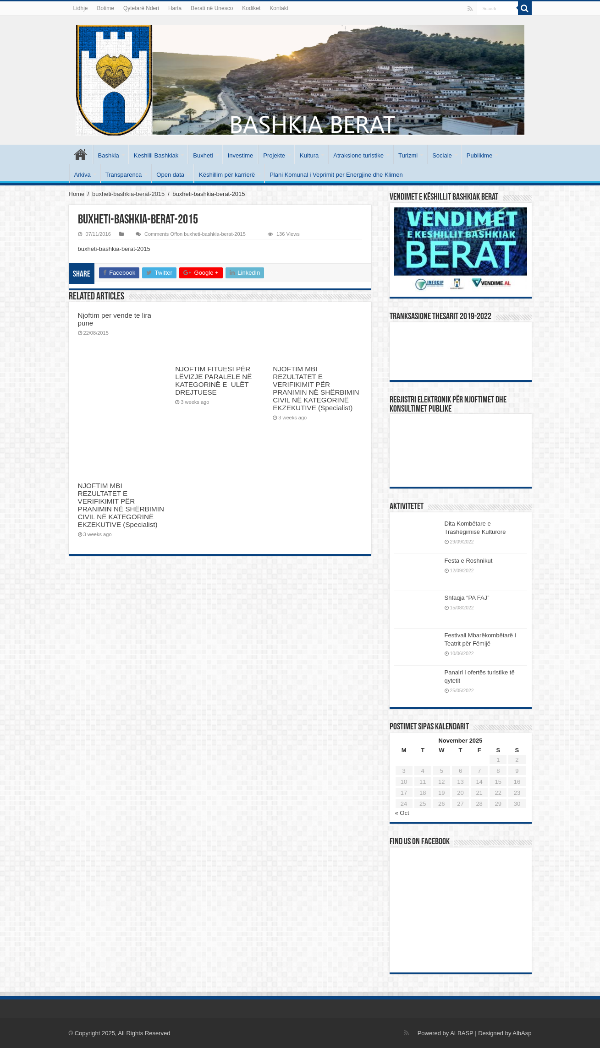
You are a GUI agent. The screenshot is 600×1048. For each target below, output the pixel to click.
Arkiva (82, 174)
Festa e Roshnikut (469, 560)
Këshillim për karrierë (227, 174)
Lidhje (80, 8)
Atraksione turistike (358, 155)
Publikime (479, 155)
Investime (240, 155)
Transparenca (123, 174)
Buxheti (203, 155)
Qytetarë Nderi (141, 8)
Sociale (442, 155)
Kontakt (279, 8)
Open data (170, 174)
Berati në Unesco (212, 8)
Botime (105, 8)
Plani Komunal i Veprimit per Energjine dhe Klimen (336, 174)
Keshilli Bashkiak (156, 155)
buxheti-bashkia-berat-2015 (128, 193)
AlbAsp (521, 1033)
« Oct (402, 812)
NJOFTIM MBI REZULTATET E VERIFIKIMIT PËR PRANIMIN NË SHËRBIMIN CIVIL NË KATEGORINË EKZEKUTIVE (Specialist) (316, 388)
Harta (175, 8)
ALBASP (461, 1033)
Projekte (274, 155)
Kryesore (81, 154)
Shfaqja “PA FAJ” (471, 597)
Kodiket (251, 8)
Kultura (309, 155)
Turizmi (408, 155)
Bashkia (108, 155)
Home (77, 193)
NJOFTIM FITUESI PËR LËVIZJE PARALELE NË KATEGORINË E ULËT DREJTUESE (213, 380)
